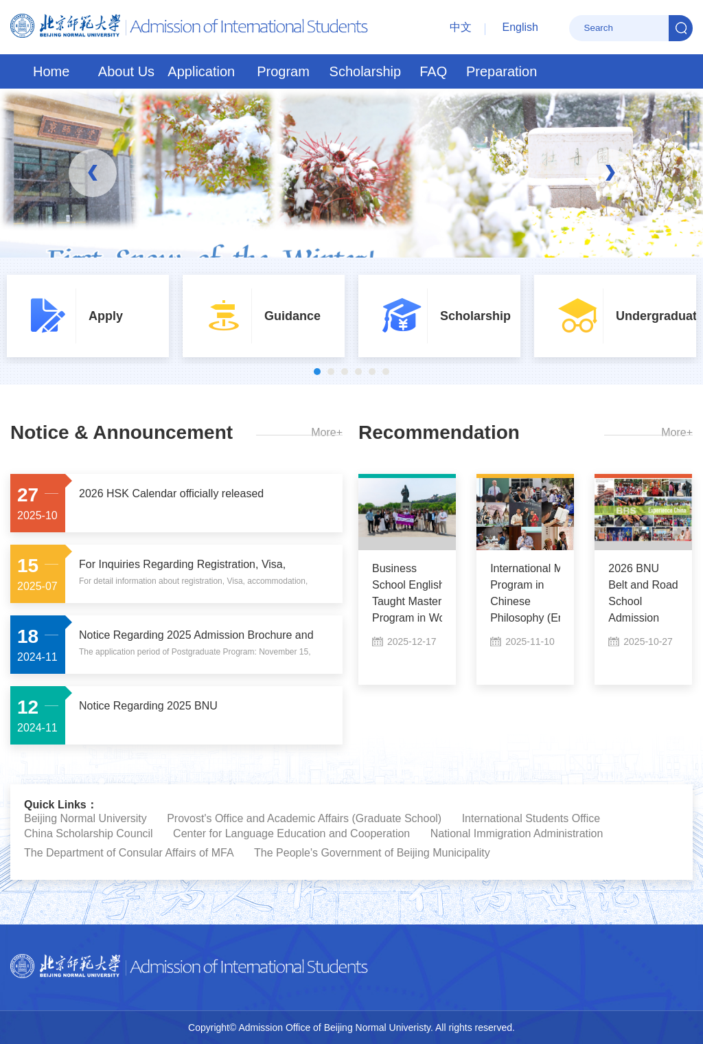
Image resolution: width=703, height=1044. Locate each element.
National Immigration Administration (516, 833)
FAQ (433, 71)
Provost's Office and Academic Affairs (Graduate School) (304, 818)
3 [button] (344, 371)
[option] (88, 316)
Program (283, 71)
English (520, 27)
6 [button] (385, 371)
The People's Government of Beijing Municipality (372, 853)
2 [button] (330, 371)
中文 (461, 27)
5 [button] (372, 371)
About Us (126, 71)
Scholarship (366, 71)
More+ (327, 432)
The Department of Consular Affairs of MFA (129, 853)
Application (201, 71)
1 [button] (317, 371)
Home (51, 71)
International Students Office (531, 818)
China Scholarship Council (88, 833)
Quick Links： (60, 804)
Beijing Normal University (85, 818)
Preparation (501, 71)
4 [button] (358, 371)
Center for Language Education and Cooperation (291, 833)
